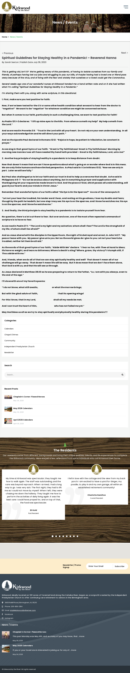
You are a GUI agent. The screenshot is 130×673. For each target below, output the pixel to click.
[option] (33, 492)
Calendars (8, 328)
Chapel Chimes (11, 334)
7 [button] (74, 536)
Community (9, 340)
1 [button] (52, 536)
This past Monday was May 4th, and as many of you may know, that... (46, 636)
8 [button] (77, 536)
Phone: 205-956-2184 (12, 606)
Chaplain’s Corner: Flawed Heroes (29, 396)
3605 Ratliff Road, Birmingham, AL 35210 (19, 602)
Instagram (7, 618)
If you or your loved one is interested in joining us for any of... (42, 650)
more (81, 636)
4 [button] (63, 536)
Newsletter (9, 352)
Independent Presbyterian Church (19, 346)
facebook (7, 614)
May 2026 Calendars (22, 408)
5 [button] (67, 536)
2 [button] (56, 536)
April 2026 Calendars (23, 420)
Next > (124, 53)
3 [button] (59, 536)
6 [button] (70, 536)
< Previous (7, 53)
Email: (19, 610)
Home (4, 37)
